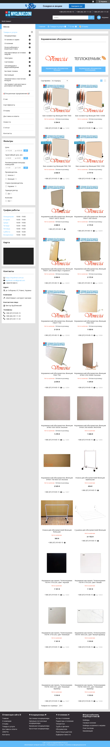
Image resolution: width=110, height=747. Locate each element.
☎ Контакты (64, 31)
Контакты (7, 133)
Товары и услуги (10, 32)
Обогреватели (61, 729)
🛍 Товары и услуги (55, 26)
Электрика (8, 58)
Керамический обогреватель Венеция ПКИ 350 (90, 322)
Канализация (88, 731)
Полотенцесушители (64, 732)
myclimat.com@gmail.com (15, 280)
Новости (7, 122)
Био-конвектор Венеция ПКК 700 (57, 166)
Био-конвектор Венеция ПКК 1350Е (90, 116)
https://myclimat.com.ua (14, 278)
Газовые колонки (89, 723)
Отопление (8, 43)
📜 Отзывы (83, 26)
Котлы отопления (63, 718)
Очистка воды (88, 728)
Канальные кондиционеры (39, 726)
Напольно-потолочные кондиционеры (38, 722)
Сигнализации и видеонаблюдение (11, 66)
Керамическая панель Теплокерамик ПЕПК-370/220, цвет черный (57, 581)
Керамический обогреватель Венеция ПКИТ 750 (57, 322)
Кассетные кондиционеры (39, 729)
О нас (5, 99)
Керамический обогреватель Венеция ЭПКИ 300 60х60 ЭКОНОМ (90, 426)
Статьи (6, 127)
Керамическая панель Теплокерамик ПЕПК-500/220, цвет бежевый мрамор (57, 686)
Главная (42, 26)
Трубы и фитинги (62, 726)
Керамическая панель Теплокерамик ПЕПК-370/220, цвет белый (90, 581)
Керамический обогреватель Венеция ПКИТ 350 (90, 269)
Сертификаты (9, 105)
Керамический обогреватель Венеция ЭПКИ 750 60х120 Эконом (57, 478)
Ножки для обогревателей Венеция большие (57, 531)
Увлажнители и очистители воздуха (15, 79)
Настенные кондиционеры (39, 718)
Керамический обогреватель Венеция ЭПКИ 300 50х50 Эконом (57, 426)
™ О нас (71, 26)
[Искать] (91, 17)
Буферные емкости (63, 734)
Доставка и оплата (11, 116)
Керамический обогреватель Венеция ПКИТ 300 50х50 (90, 217)
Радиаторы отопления (64, 721)
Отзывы (6, 110)
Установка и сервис (11, 40)
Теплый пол (60, 724)
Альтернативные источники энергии (15, 53)
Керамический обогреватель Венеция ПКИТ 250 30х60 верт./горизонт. (57, 269)
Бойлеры (86, 720)
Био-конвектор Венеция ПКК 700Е (57, 116)
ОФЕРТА (5, 732)
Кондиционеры (10, 36)
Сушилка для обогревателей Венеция (90, 530)
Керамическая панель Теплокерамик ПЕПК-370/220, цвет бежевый (57, 633)
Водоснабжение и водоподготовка (11, 48)
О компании (6, 721)
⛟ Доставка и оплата (48, 31)
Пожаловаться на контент (55, 745)
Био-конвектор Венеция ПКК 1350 (90, 166)
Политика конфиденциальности (75, 745)
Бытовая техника (11, 71)
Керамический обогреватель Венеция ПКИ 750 (57, 374)
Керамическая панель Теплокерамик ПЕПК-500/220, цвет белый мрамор (90, 633)
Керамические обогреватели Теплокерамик (90, 69)
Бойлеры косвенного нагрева (94, 725)
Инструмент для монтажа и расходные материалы (15, 85)
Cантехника (8, 62)
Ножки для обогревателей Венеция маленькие (90, 478)
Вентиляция (9, 75)
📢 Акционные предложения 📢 (16, 93)
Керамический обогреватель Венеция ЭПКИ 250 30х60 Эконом (90, 374)
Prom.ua (65, 743)
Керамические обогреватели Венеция (57, 69)
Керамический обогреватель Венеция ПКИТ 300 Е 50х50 (57, 217)
